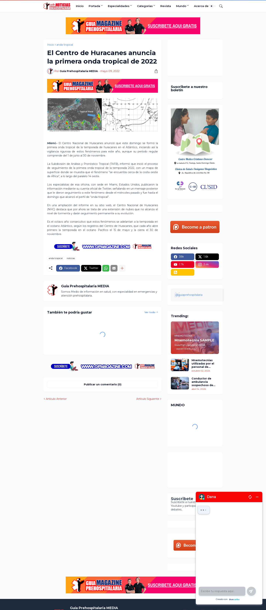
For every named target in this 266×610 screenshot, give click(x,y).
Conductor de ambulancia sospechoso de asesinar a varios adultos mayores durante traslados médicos (204, 382)
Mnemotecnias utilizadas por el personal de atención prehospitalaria (203, 364)
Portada (94, 6)
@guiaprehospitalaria (188, 295)
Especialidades (118, 6)
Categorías (145, 6)
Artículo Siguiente (147, 399)
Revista (165, 6)
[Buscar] (219, 6)
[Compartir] (155, 71)
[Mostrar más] (122, 268)
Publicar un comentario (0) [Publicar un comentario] (102, 384)
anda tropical (65, 44)
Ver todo (149, 312)
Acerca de (201, 6)
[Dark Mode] (213, 6)
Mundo (181, 6)
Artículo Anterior (56, 399)
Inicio (79, 6)
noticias (71, 258)
